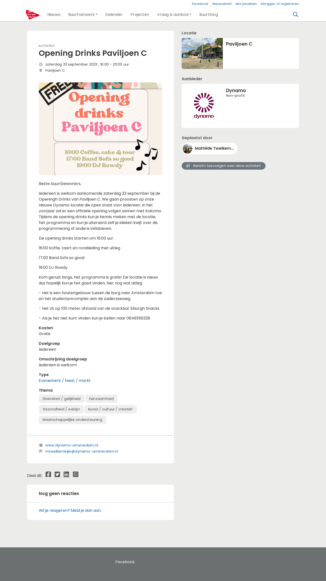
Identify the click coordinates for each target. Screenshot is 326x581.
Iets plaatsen (246, 3)
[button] (53, 14)
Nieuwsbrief (222, 3)
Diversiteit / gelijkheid (62, 398)
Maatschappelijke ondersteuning (72, 419)
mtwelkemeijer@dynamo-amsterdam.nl (81, 451)
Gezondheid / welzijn (61, 409)
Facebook (200, 3)
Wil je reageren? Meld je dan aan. (70, 510)
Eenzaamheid (101, 398)
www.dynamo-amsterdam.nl (71, 445)
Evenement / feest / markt (65, 380)
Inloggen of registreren (280, 3)
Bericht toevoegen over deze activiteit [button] (223, 165)
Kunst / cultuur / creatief (110, 409)
